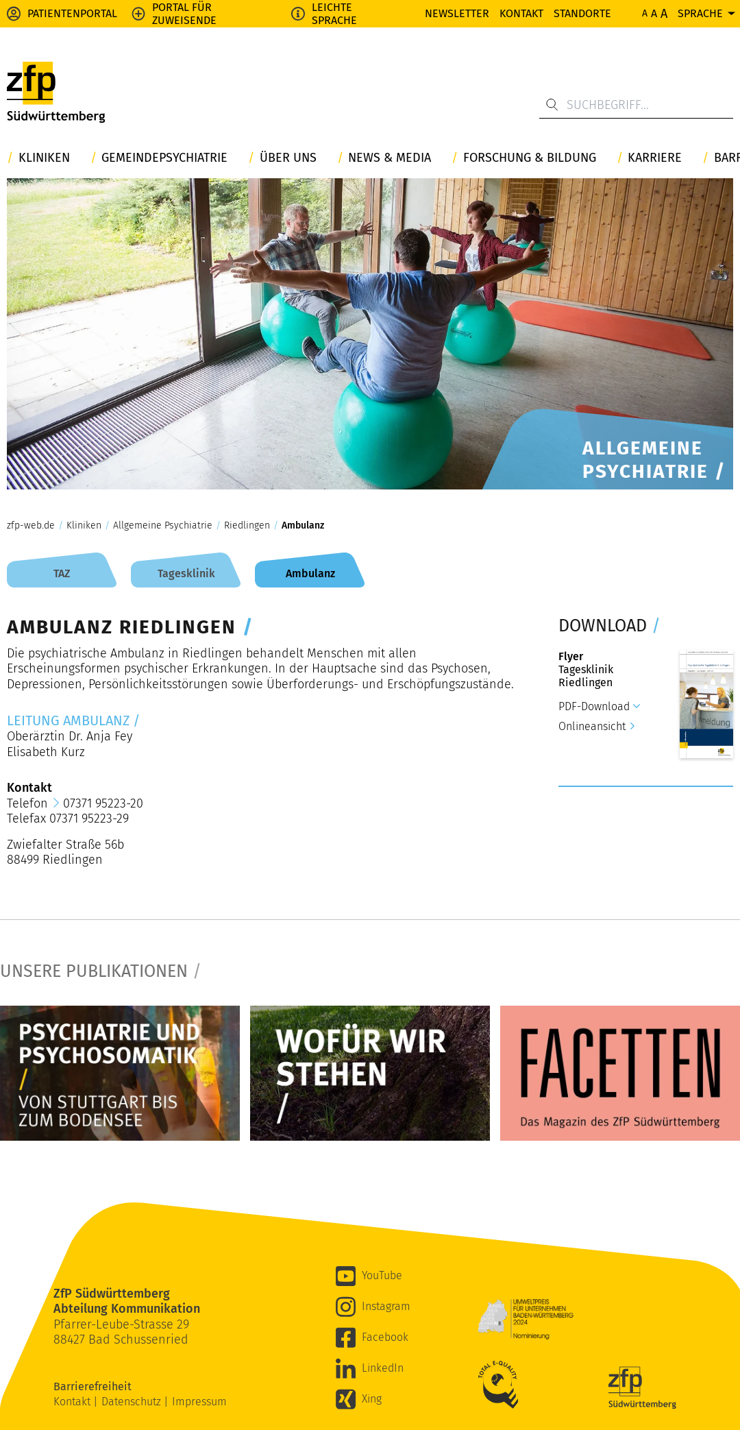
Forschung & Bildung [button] (529, 158)
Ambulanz (303, 525)
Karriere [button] (655, 158)
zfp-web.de (31, 525)
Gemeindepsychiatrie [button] (164, 158)
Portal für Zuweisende (184, 14)
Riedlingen (247, 525)
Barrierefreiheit (93, 1386)
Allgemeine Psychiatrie (162, 525)
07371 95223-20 (103, 803)
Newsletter (457, 13)
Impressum (199, 1401)
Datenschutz (132, 1401)
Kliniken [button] (44, 158)
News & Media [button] (389, 158)
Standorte (582, 13)
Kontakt (521, 13)
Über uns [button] (288, 158)
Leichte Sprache (334, 14)
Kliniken (83, 525)
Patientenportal (72, 13)
